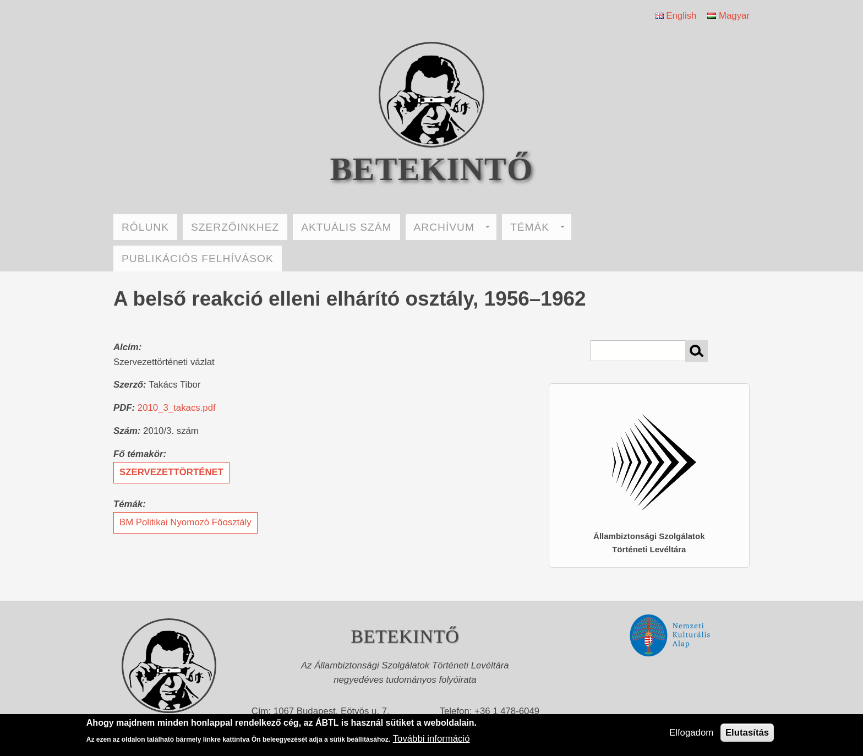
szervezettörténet (171, 472)
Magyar (728, 15)
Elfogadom (691, 732)
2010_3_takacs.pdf (177, 408)
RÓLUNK (145, 227)
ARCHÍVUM (452, 227)
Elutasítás (747, 732)
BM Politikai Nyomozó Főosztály (185, 522)
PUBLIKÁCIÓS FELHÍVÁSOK (198, 258)
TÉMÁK (537, 227)
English (676, 15)
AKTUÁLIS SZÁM (346, 227)
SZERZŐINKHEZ (235, 227)
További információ (431, 738)
